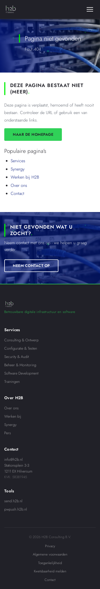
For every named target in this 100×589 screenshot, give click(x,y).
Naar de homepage (33, 134)
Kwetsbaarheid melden (50, 571)
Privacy (50, 546)
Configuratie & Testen (20, 348)
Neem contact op (31, 265)
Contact (17, 193)
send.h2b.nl (13, 501)
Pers (7, 433)
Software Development (21, 373)
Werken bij (12, 416)
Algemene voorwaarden (50, 554)
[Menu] (90, 9)
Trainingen (12, 381)
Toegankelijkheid (50, 562)
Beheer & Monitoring (20, 365)
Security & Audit (16, 356)
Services (18, 161)
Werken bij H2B (25, 177)
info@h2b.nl (13, 459)
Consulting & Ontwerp (21, 340)
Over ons (19, 185)
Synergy (18, 169)
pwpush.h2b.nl (15, 509)
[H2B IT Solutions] (10, 9)
